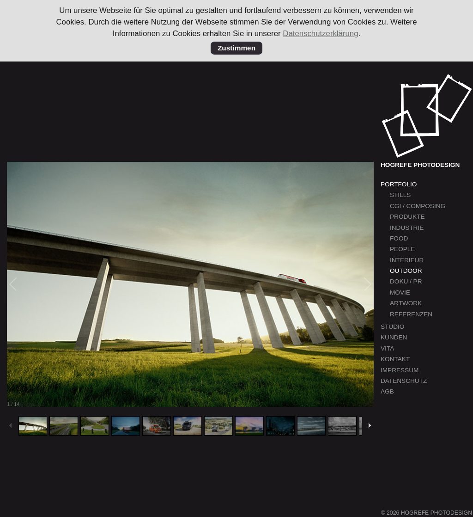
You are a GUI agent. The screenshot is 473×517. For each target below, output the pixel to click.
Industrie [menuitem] (407, 227)
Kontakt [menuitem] (395, 359)
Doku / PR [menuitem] (406, 281)
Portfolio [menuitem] (399, 184)
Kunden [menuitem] (394, 337)
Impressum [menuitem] (399, 370)
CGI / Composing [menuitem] (417, 206)
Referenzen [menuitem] (411, 314)
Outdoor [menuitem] (406, 270)
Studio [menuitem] (392, 326)
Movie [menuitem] (400, 292)
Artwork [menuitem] (406, 303)
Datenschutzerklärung (320, 33)
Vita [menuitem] (387, 348)
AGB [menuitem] (387, 391)
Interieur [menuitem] (407, 260)
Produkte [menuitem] (407, 216)
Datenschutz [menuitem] (404, 380)
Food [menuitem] (399, 238)
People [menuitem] (402, 249)
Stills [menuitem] (400, 194)
